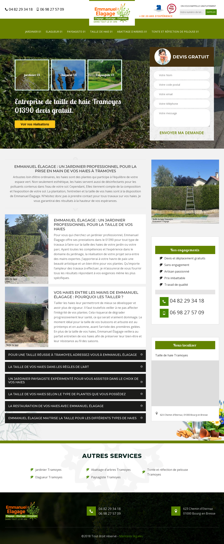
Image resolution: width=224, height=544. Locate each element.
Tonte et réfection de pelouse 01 (175, 31)
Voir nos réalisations (35, 124)
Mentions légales (131, 536)
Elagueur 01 (54, 31)
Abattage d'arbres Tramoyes (108, 470)
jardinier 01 (33, 31)
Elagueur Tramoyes (46, 477)
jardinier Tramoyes (46, 470)
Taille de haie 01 (101, 31)
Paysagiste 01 (76, 31)
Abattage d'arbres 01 (132, 31)
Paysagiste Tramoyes (103, 477)
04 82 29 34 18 (19, 9)
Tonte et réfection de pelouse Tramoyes (165, 472)
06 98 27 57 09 (50, 9)
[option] (32, 75)
